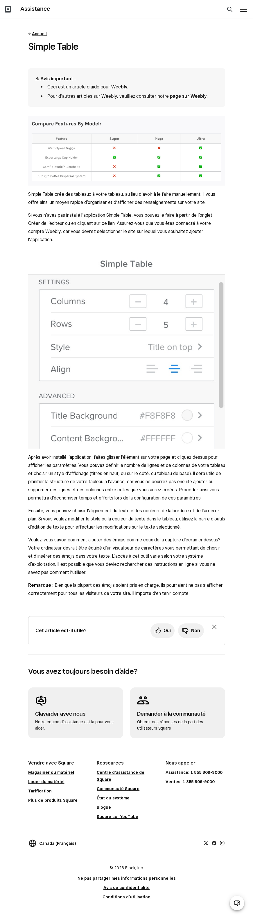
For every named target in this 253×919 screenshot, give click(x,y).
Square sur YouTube (117, 816)
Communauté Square (118, 788)
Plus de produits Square (53, 800)
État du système (113, 798)
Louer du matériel (46, 781)
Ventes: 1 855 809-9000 (190, 781)
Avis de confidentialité (126, 887)
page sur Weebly (188, 96)
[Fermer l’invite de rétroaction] (214, 626)
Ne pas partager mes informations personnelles (127, 878)
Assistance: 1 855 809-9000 (194, 772)
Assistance (35, 8)
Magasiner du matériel (51, 772)
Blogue (104, 807)
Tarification (40, 791)
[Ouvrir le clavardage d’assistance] (237, 903)
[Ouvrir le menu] (244, 9)
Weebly (119, 87)
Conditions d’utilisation (126, 897)
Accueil (39, 33)
